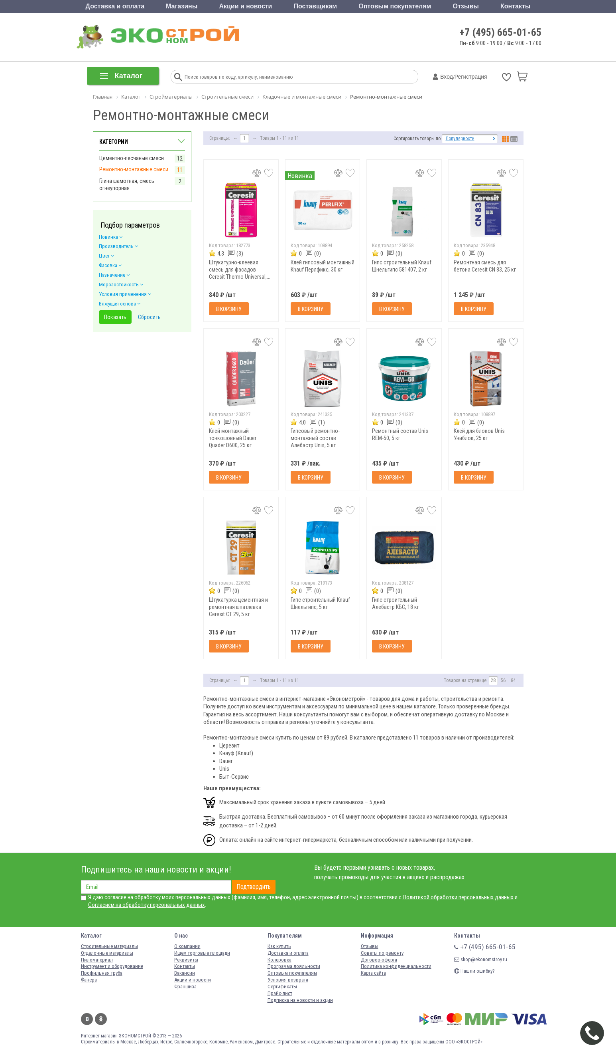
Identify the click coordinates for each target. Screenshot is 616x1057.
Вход (446, 76)
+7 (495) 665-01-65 (500, 32)
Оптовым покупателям (394, 6)
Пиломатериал (97, 960)
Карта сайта (373, 973)
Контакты (515, 6)
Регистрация (471, 76)
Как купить (279, 946)
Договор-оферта (379, 960)
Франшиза (185, 987)
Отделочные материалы (107, 953)
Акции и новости (245, 6)
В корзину (229, 309)
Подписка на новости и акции (300, 1000)
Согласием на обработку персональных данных (146, 904)
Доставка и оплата (115, 6)
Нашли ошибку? (474, 971)
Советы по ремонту (382, 953)
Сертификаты (282, 987)
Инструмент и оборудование (112, 966)
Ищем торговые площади (202, 953)
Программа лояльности (294, 966)
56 (503, 680)
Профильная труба (101, 973)
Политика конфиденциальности (396, 966)
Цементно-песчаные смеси (131, 158)
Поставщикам (315, 6)
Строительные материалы (109, 946)
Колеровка (279, 960)
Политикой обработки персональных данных (458, 897)
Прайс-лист (280, 993)
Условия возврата (288, 980)
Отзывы (466, 6)
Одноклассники (101, 1019)
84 (513, 680)
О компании (187, 946)
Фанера (89, 980)
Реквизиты (186, 960)
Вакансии (184, 973)
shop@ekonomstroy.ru (480, 959)
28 (493, 680)
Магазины (181, 6)
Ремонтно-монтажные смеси (133, 169)
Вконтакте (87, 1019)
